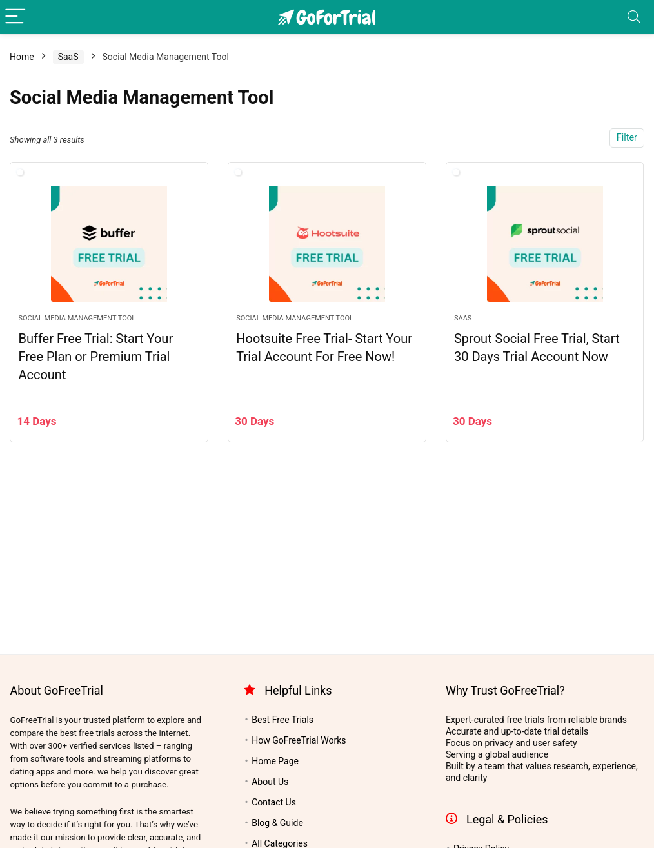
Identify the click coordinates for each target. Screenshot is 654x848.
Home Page (275, 761)
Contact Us (274, 802)
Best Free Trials (282, 720)
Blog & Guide (277, 823)
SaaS (68, 57)
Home (22, 57)
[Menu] (15, 17)
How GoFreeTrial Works (299, 740)
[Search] (634, 17)
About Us (270, 781)
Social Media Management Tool (76, 318)
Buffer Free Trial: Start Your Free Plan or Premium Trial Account (95, 356)
